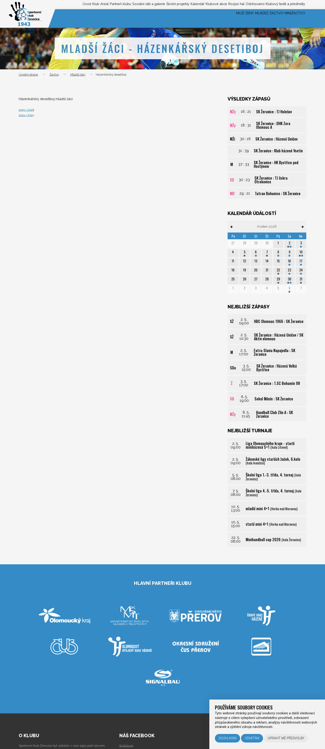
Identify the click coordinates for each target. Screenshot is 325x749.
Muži (215, 18)
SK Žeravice (127, 745)
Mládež (247, 18)
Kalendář (176, 4)
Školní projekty (152, 4)
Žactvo (268, 18)
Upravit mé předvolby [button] (286, 738)
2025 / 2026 (28, 109)
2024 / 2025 (28, 115)
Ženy (230, 18)
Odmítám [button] (252, 738)
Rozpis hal (223, 4)
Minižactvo (292, 18)
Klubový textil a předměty (282, 4)
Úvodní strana (28, 74)
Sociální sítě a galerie (117, 4)
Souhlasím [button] (227, 738)
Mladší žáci (77, 74)
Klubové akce (199, 4)
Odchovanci (247, 4)
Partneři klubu (83, 4)
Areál (63, 4)
